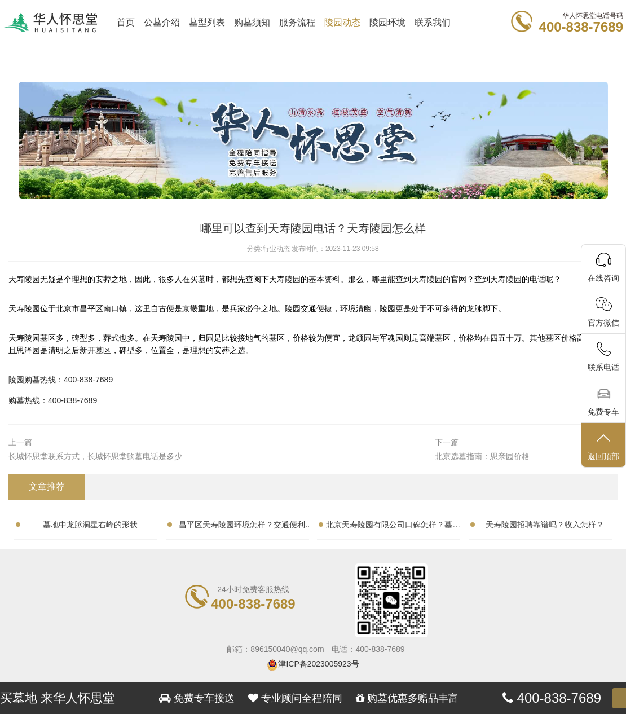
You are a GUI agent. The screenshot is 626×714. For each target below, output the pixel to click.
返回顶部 (603, 446)
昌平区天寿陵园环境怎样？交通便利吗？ (242, 527)
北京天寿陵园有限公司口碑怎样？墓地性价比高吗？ (393, 527)
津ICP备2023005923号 (318, 663)
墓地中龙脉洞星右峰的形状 (90, 524)
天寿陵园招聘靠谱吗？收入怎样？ (545, 524)
